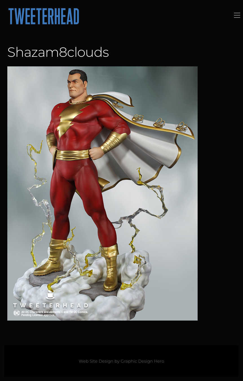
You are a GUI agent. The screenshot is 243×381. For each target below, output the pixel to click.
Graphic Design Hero (142, 361)
